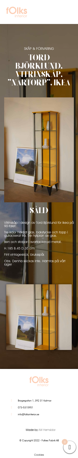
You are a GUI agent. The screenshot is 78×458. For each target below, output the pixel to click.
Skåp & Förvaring (39, 49)
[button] (66, 13)
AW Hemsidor (47, 430)
